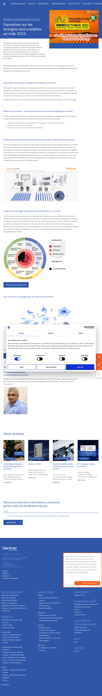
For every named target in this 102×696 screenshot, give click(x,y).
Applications (43, 4)
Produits (31, 4)
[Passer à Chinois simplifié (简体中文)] (5, 573)
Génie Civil (41, 645)
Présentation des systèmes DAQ (11, 620)
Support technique (80, 627)
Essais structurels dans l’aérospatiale (51, 618)
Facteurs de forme (8, 628)
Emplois (76, 609)
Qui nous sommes (80, 615)
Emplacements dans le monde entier (86, 604)
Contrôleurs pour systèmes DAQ (11, 647)
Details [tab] (51, 333)
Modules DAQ (5, 632)
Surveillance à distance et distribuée (13, 605)
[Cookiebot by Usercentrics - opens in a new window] (85, 327)
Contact (79, 648)
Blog (77, 638)
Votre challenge (18, 4)
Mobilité (40, 595)
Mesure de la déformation (9, 595)
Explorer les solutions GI (16, 285)
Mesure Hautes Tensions (9, 600)
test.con (5, 680)
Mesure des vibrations (8, 598)
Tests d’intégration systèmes (48, 620)
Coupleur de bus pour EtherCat (12, 652)
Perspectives (74, 4)
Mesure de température (9, 603)
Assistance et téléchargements (85, 622)
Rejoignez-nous (79, 595)
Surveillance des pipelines (47, 630)
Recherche (77, 612)
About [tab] (81, 333)
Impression (6, 576)
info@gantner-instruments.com (12, 554)
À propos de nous (58, 4)
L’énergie (41, 625)
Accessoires (5, 685)
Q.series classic (7, 625)
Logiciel (3, 667)
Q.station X (5, 650)
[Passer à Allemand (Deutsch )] (5, 571)
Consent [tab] (21, 333)
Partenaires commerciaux (82, 607)
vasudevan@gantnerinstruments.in (16, 375)
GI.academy (78, 632)
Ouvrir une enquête (89, 563)
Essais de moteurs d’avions (47, 615)
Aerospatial (41, 613)
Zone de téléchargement (82, 630)
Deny (22, 367)
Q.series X (5, 622)
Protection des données (10, 578)
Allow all (80, 367)
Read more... (7, 482)
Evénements (7, 18)
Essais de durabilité (45, 608)
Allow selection (51, 367)
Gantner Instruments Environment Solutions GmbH (11, 565)
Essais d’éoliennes (45, 628)
